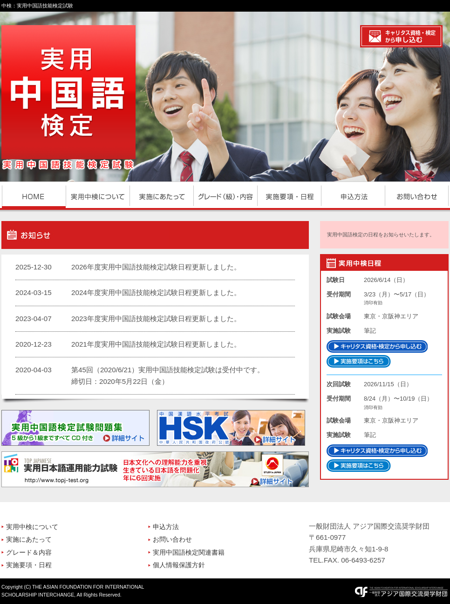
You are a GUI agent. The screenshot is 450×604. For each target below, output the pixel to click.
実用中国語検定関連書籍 (189, 552)
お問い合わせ (172, 539)
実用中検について (32, 526)
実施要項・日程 (29, 565)
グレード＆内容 (29, 552)
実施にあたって (29, 539)
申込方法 (166, 526)
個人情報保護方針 (179, 565)
